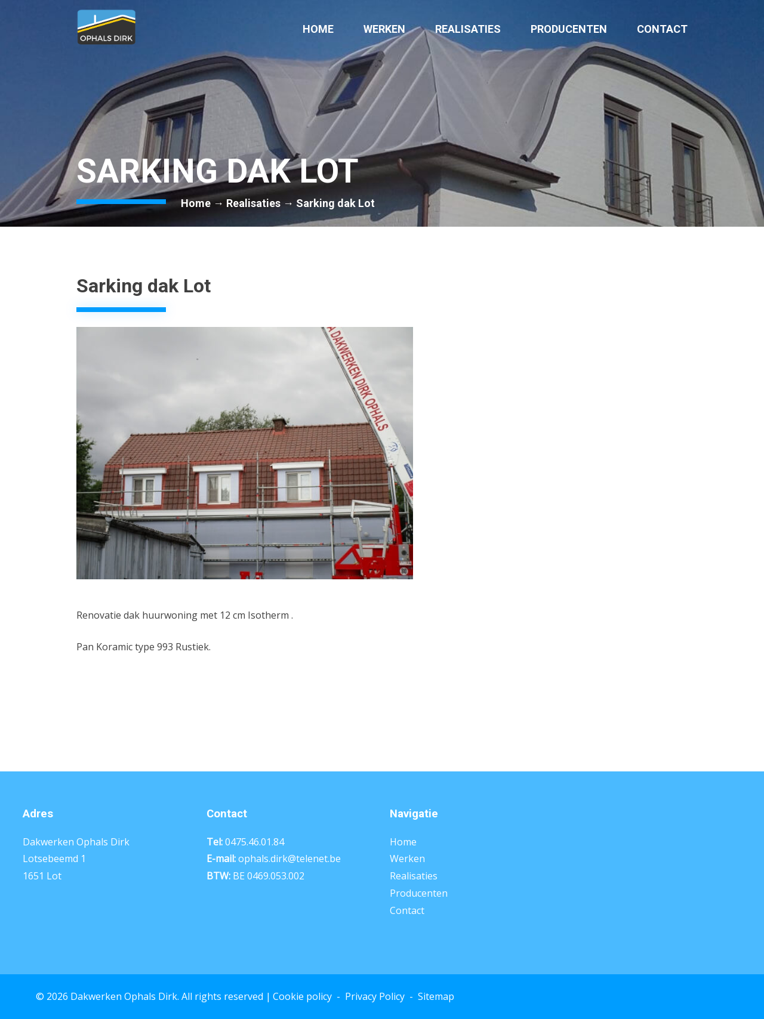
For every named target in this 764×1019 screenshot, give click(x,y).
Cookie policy (302, 996)
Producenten (569, 29)
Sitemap (436, 996)
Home (318, 29)
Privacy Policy (375, 996)
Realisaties (468, 29)
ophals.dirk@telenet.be (289, 858)
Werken (384, 29)
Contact (662, 29)
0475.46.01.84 (254, 841)
